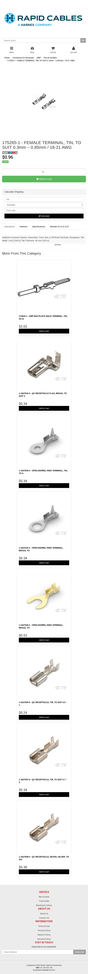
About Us (44, 913)
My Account (44, 896)
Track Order (44, 901)
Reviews (59, 226)
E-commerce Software (41, 970)
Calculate (44, 216)
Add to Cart (44, 179)
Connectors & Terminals (23, 57)
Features (23, 226)
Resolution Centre (44, 905)
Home (7, 57)
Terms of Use (44, 926)
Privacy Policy (44, 930)
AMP (39, 57)
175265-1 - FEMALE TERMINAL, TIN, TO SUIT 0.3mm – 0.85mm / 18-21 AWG (41, 60)
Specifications (38, 226)
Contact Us (44, 917)
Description (9, 226)
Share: (10, 152)
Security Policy (44, 939)
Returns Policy (44, 934)
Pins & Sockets (50, 57)
